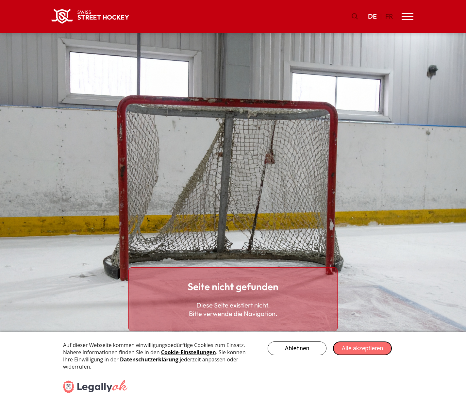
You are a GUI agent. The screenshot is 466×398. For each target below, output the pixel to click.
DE (372, 16)
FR (389, 16)
